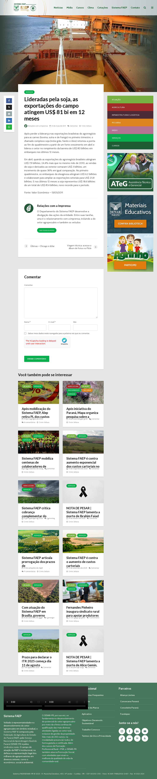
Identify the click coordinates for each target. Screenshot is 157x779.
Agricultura (73, 386)
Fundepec (125, 714)
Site (74, 322)
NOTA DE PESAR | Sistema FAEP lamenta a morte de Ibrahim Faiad (83, 512)
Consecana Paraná (129, 701)
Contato (135, 7)
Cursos (80, 7)
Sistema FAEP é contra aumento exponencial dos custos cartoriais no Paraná (83, 464)
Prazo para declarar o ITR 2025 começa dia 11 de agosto (37, 661)
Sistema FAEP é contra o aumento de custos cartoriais (82, 562)
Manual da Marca (90, 707)
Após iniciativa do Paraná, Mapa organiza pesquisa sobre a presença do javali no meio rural (82, 416)
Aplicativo (87, 714)
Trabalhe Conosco (91, 729)
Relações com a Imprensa (36, 126)
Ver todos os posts (46, 230)
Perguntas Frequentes (93, 695)
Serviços (29, 92)
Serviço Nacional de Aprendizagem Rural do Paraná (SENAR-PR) (20, 741)
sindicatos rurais (11, 747)
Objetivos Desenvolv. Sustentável (92, 722)
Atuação (26, 386)
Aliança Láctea (127, 695)
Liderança (38, 436)
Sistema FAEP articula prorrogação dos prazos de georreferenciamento (38, 564)
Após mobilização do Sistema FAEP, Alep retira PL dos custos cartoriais (36, 414)
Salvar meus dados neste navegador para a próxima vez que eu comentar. (59, 333)
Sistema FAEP (119, 7)
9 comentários (29, 571)
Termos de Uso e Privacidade (96, 736)
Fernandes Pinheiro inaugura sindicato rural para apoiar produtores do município (82, 613)
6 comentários (29, 422)
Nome (27, 322)
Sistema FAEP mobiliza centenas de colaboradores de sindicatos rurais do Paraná (37, 466)
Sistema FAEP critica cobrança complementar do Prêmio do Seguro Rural (38, 514)
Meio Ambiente (73, 390)
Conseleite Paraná (129, 707)
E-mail (52, 322)
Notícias (58, 7)
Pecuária (87, 390)
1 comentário (94, 618)
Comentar (74, 126)
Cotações (102, 7)
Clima (91, 7)
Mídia (70, 7)
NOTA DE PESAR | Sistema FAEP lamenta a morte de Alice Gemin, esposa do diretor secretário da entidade (83, 665)
